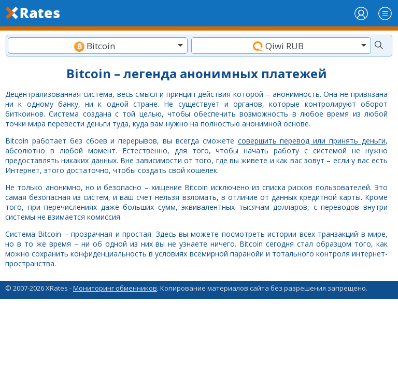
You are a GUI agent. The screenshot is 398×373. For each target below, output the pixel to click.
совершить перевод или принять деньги (312, 141)
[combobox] (98, 45)
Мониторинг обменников (115, 288)
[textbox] (97, 46)
